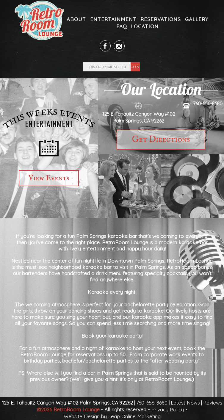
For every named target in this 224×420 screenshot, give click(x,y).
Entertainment (113, 19)
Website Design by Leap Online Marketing (112, 416)
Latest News (185, 402)
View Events (48, 178)
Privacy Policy (167, 409)
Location (145, 26)
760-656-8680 (208, 103)
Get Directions (161, 139)
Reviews (212, 402)
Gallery (196, 19)
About (76, 19)
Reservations (160, 19)
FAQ (121, 26)
